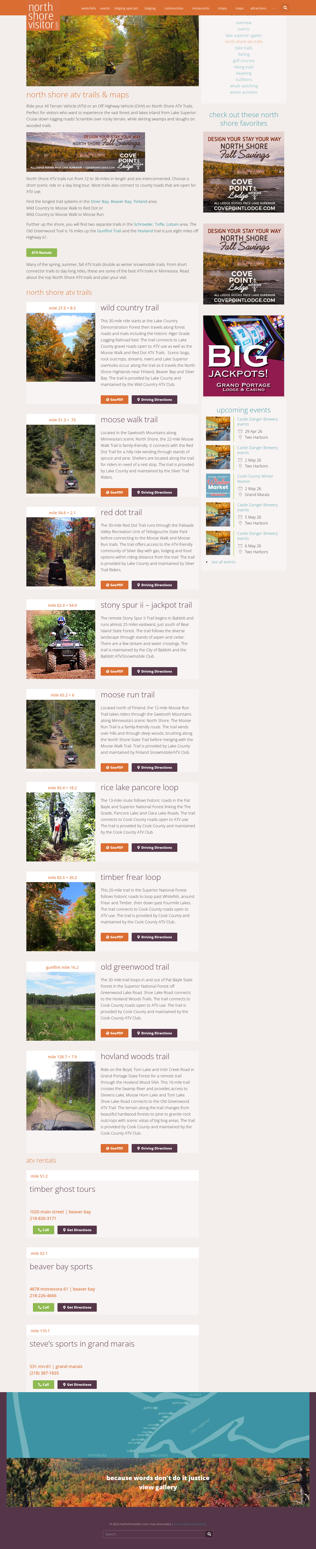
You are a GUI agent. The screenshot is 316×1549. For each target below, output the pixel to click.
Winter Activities (243, 92)
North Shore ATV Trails (243, 41)
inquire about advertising (190, 1524)
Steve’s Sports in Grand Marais (82, 1343)
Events (244, 29)
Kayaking (243, 73)
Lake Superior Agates (244, 35)
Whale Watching (244, 85)
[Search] (209, 1534)
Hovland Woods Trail (135, 1056)
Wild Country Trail (130, 307)
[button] (285, 7)
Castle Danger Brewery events (257, 421)
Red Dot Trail (121, 512)
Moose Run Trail (128, 694)
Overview (243, 22)
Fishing (244, 54)
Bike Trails (243, 47)
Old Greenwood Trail (135, 966)
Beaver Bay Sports (61, 1266)
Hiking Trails (244, 67)
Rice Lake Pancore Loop (139, 787)
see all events (223, 561)
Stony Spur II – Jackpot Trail (146, 604)
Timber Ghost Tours (62, 1189)
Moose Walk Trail (129, 419)
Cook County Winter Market (255, 478)
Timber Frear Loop (131, 877)
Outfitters (244, 79)
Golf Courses (244, 60)
